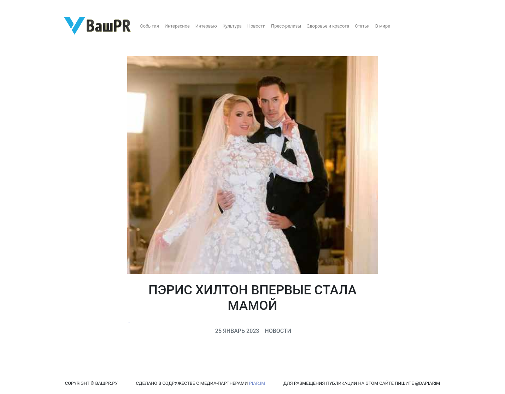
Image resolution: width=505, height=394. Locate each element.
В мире (382, 26)
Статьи (362, 26)
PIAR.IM (257, 383)
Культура (232, 26)
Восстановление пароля (70, 6)
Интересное (177, 26)
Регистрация (19, 6)
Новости (256, 26)
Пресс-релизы (286, 26)
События (149, 26)
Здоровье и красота (328, 26)
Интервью (206, 26)
